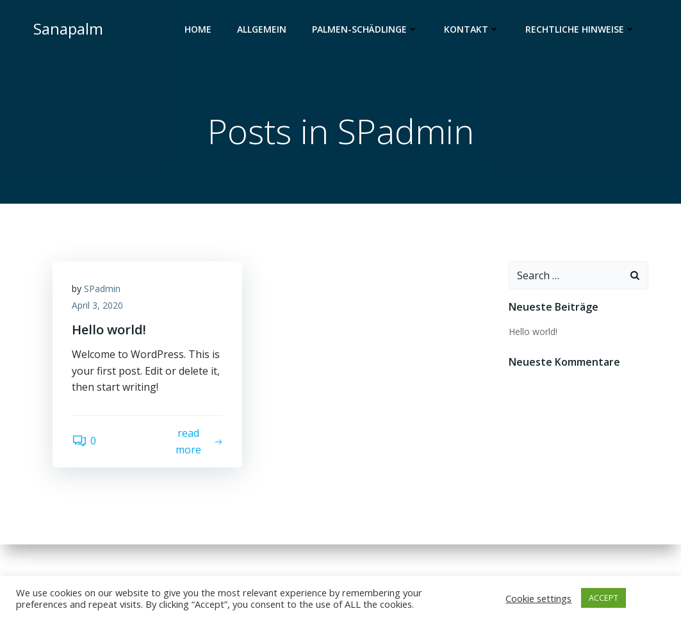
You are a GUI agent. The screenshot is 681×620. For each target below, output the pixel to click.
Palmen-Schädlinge (365, 29)
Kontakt (472, 29)
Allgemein (261, 29)
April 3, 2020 (97, 305)
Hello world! (533, 331)
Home (198, 29)
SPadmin (102, 288)
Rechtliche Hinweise (580, 29)
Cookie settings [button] (538, 598)
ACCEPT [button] (603, 597)
